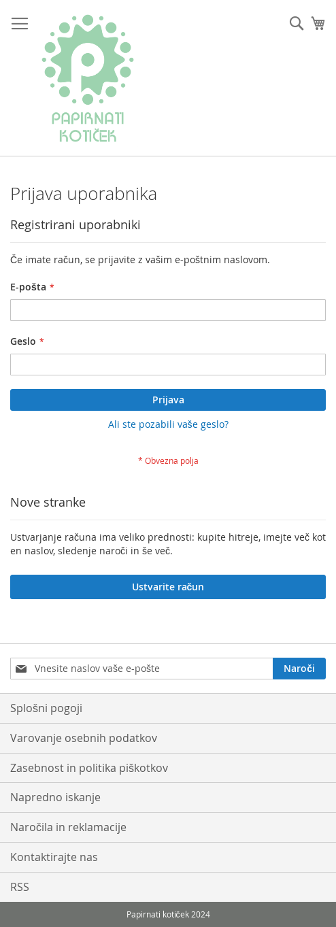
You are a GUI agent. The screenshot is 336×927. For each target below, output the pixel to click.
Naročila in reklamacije (68, 827)
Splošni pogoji (46, 708)
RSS (19, 886)
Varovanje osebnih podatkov (83, 737)
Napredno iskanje (55, 797)
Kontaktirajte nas (54, 856)
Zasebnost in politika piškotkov (89, 767)
